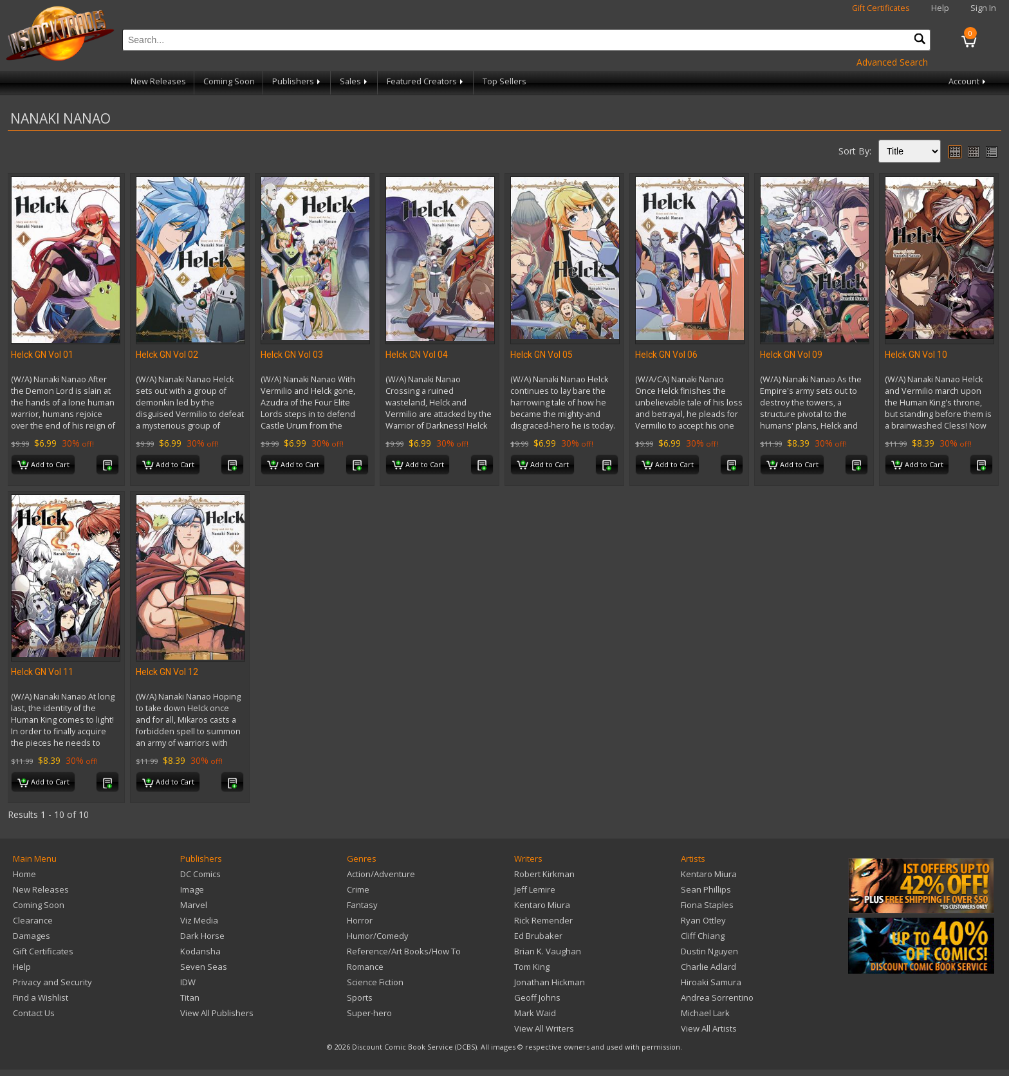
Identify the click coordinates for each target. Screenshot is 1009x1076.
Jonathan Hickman (549, 982)
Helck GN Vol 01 (42, 354)
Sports (360, 997)
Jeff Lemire (534, 889)
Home (24, 874)
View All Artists (709, 1028)
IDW (188, 982)
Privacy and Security (52, 982)
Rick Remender (543, 920)
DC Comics (200, 874)
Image (192, 889)
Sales (354, 81)
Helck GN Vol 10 (916, 354)
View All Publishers (217, 1013)
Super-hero (369, 1013)
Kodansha (200, 951)
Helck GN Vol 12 (167, 672)
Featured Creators (426, 81)
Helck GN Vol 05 (541, 354)
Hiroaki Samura (711, 982)
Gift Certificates (881, 8)
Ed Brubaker (538, 936)
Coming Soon (229, 81)
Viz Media (199, 920)
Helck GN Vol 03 (292, 354)
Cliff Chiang (703, 936)
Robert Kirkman (544, 874)
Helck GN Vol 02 (167, 354)
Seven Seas (203, 966)
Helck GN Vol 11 (42, 672)
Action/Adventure (381, 874)
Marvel (193, 905)
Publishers (297, 81)
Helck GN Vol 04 (416, 354)
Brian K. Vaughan (547, 951)
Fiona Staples (707, 905)
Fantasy (362, 905)
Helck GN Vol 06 (666, 354)
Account (968, 81)
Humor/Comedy (378, 936)
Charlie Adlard (708, 966)
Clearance (33, 920)
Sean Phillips (706, 889)
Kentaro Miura (542, 905)
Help (940, 8)
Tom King (532, 966)
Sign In (983, 8)
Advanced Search (892, 62)
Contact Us (34, 1013)
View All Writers (544, 1028)
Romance (365, 966)
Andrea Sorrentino (717, 997)
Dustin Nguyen (709, 951)
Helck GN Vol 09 (791, 354)
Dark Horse (202, 936)
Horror (360, 920)
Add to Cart (43, 465)
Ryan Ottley (703, 920)
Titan (189, 997)
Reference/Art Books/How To (404, 951)
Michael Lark (705, 1013)
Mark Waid (535, 1013)
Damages (31, 936)
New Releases (158, 81)
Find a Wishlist (40, 997)
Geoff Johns (537, 997)
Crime (358, 889)
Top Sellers (504, 81)
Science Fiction (375, 982)
